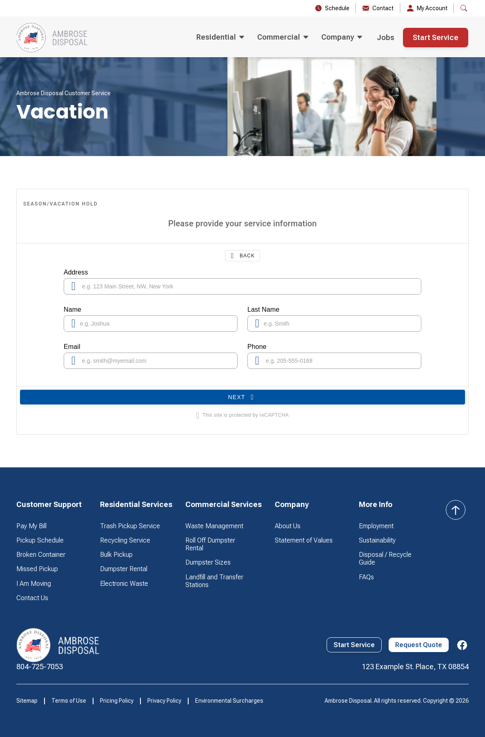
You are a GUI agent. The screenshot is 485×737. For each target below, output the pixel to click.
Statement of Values (304, 540)
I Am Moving (33, 583)
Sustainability (377, 540)
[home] (52, 37)
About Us (287, 526)
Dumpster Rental (123, 569)
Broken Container (40, 554)
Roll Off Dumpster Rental (210, 544)
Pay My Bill (31, 526)
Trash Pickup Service (130, 526)
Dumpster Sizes (208, 562)
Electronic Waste (124, 583)
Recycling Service (125, 540)
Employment (376, 526)
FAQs (366, 577)
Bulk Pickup (116, 554)
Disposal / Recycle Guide (385, 558)
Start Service (435, 37)
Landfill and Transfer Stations (214, 581)
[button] (220, 37)
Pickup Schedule (40, 540)
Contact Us (32, 598)
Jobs (385, 37)
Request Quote (418, 645)
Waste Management (214, 526)
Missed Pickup (37, 569)
